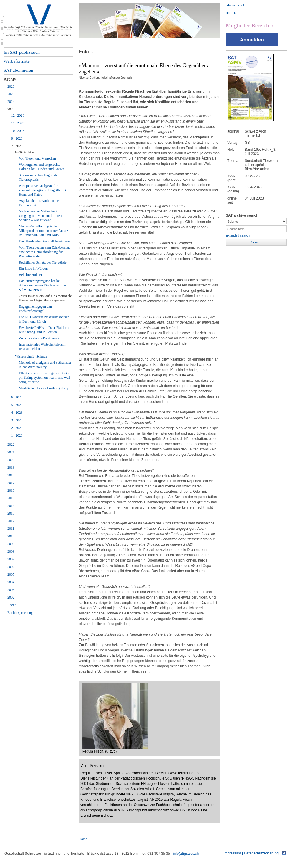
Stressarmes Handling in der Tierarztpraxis (39, 177)
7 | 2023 (16, 146)
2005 (10, 574)
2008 (10, 551)
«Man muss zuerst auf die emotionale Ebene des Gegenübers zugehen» (45, 298)
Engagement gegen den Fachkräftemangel (35, 308)
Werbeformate (17, 60)
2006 (10, 567)
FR (234, 12)
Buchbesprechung (20, 613)
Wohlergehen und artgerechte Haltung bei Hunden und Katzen (41, 166)
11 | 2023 (17, 123)
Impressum (232, 853)
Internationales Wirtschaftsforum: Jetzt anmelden (43, 346)
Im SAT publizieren (22, 52)
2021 (10, 452)
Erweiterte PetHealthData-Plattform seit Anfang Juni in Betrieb (44, 330)
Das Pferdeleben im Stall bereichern (44, 241)
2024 (10, 102)
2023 (10, 109)
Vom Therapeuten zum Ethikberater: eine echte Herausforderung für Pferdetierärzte (44, 251)
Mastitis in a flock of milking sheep (44, 388)
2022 (10, 445)
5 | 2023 (16, 405)
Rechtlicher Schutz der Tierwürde (43, 262)
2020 (10, 460)
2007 (10, 559)
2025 (10, 94)
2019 (10, 467)
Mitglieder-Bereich (247, 25)
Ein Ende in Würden (33, 269)
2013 (10, 513)
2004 (10, 582)
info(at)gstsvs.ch (186, 854)
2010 (10, 536)
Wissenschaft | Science (31, 356)
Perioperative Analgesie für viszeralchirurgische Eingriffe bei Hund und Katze (42, 190)
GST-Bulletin (24, 152)
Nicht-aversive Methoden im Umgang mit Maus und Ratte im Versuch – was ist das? (41, 215)
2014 (10, 506)
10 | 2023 (17, 131)
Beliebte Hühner (30, 275)
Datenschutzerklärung (261, 853)
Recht (11, 605)
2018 (10, 475)
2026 (10, 86)
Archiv (10, 78)
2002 (10, 597)
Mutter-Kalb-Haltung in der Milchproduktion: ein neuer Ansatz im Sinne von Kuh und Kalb (43, 230)
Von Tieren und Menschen (37, 158)
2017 (10, 483)
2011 (10, 529)
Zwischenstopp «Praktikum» (39, 338)
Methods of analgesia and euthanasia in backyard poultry (45, 365)
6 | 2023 (16, 397)
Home (231, 5)
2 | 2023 (16, 428)
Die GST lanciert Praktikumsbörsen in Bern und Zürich (44, 319)
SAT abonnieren (18, 70)
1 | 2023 (16, 435)
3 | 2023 (16, 420)
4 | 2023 (16, 412)
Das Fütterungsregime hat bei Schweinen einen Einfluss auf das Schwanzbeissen (42, 285)
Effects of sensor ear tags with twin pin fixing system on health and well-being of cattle (45, 377)
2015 (10, 498)
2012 (10, 521)
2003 (10, 590)
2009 (10, 544)
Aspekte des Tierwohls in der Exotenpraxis (39, 203)
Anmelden (252, 39)
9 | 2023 (16, 138)
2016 (10, 490)
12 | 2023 (17, 115)
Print (240, 5)
